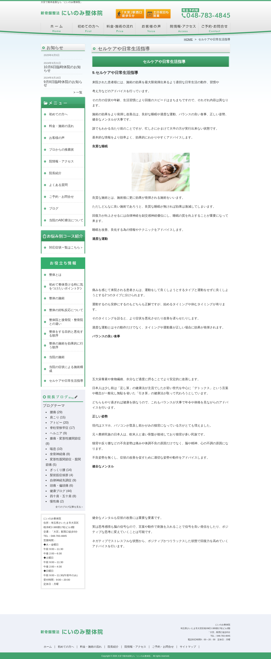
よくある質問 (58, 185)
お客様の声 (151, 30)
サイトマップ (188, 646)
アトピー (56, 422)
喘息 (53, 448)
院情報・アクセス (183, 30)
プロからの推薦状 (61, 149)
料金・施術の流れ (120, 30)
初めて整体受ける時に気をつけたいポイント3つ (66, 286)
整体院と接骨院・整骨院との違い (66, 321)
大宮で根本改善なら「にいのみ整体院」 (135, 656)
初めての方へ (88, 30)
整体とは (55, 274)
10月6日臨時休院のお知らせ (62, 68)
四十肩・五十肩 (61, 496)
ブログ (53, 208)
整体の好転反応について (66, 310)
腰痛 (53, 412)
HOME (188, 39)
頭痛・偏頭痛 (59, 485)
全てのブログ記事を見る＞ (69, 506)
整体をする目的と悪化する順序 (66, 333)
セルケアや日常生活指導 (66, 380)
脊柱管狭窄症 (59, 427)
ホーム (56, 30)
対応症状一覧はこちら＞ (66, 247)
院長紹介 (55, 173)
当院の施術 (57, 357)
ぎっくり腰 (57, 470)
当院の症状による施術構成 (66, 368)
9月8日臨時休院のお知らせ (63, 83)
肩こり (54, 417)
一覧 (79, 92)
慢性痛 (54, 501)
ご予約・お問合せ (214, 30)
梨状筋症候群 (59, 475)
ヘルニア (56, 433)
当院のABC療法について (66, 220)
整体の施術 (57, 298)
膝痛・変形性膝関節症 (65, 438)
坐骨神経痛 (57, 454)
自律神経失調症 (61, 480)
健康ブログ (57, 491)
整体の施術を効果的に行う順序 (66, 345)
